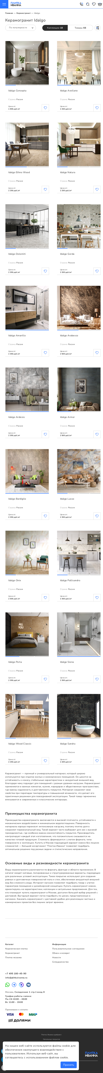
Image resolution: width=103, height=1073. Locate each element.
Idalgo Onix (14, 580)
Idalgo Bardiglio (17, 498)
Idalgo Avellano (69, 90)
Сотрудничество (60, 962)
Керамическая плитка (16, 948)
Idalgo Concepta (17, 90)
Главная (9, 13)
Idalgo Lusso (67, 498)
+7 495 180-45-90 (15, 973)
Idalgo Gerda (67, 254)
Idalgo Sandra (67, 743)
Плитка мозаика (13, 957)
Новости (56, 957)
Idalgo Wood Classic (19, 743)
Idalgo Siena (67, 662)
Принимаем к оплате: (16, 1009)
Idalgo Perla (15, 662)
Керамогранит (23, 13)
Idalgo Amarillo (17, 335)
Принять (68, 1065)
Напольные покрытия (51, 1039)
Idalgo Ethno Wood (19, 172)
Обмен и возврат (61, 953)
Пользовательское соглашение (68, 948)
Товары (80, 27)
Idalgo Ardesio (16, 417)
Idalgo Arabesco (69, 335)
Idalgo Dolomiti (17, 254)
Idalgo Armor (67, 417)
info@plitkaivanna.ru (16, 977)
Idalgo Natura (67, 172)
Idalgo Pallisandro (70, 580)
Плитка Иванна (16, 4)
